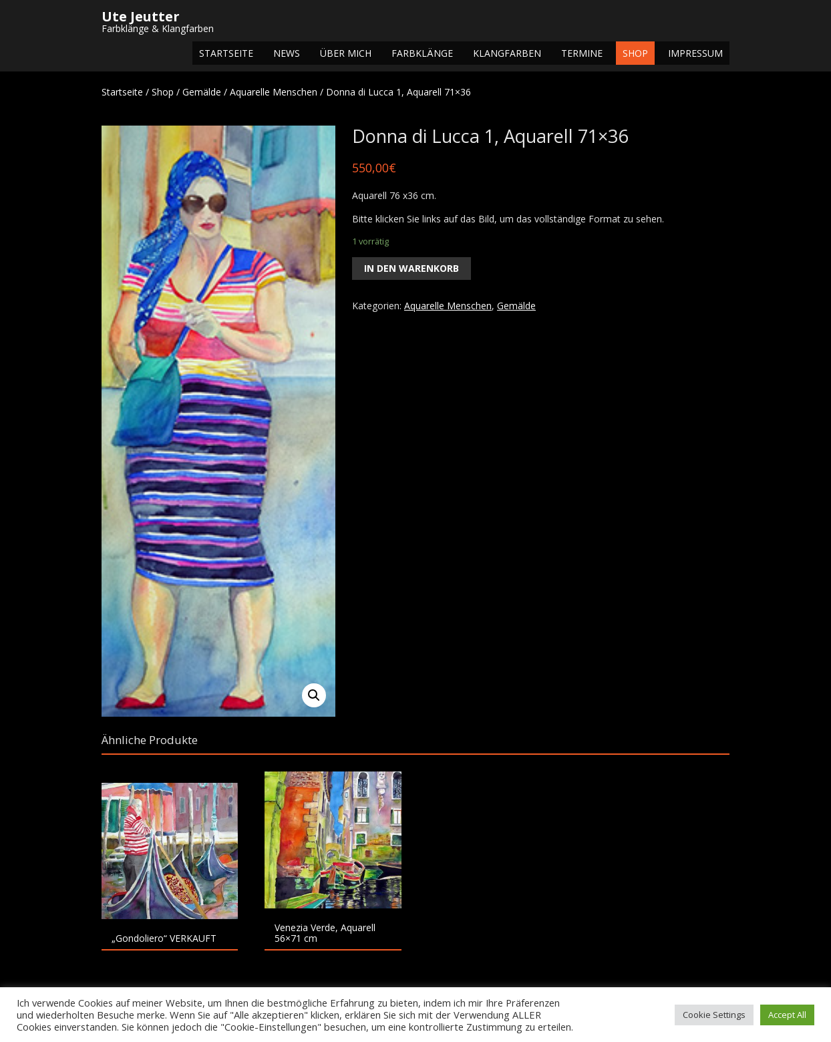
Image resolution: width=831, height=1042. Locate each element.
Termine (582, 53)
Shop (635, 53)
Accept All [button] (787, 1015)
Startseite (226, 53)
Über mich (345, 53)
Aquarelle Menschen (273, 91)
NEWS (286, 53)
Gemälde (201, 91)
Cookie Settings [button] (714, 1015)
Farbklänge (422, 53)
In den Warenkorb (411, 268)
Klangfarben (507, 53)
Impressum (695, 53)
